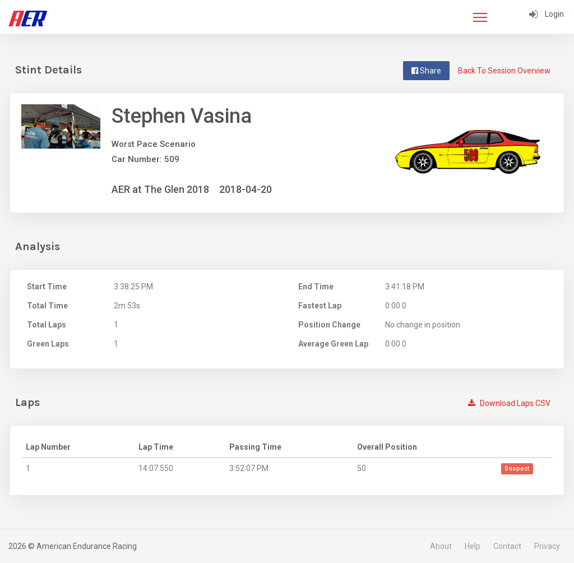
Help (472, 546)
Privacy (547, 546)
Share (426, 70)
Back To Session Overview (504, 70)
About (441, 546)
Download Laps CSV (509, 403)
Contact (507, 546)
